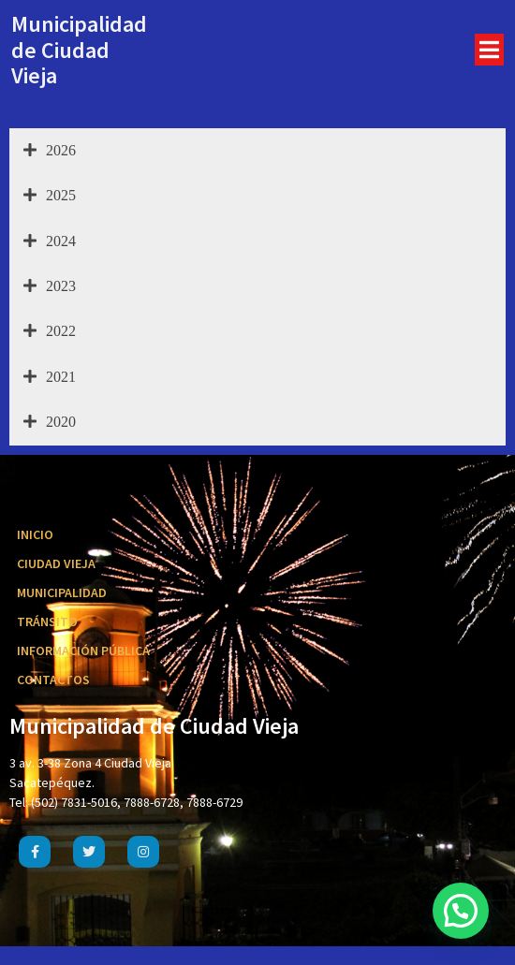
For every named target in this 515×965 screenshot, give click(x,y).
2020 (49, 422)
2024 (49, 241)
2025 (49, 195)
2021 (49, 377)
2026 (49, 150)
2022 (49, 331)
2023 (49, 286)
